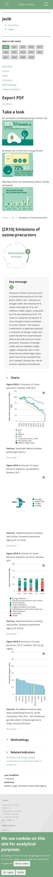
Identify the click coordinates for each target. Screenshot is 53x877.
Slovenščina (13, 25)
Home (5, 217)
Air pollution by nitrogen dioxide (20, 757)
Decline (20, 872)
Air (13, 217)
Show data (11, 457)
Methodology (9, 84)
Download (7, 104)
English (11, 29)
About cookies (21, 863)
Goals (5, 75)
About (4, 830)
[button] (26, 133)
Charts (5, 71)
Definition (7, 66)
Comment (7, 80)
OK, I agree (8, 872)
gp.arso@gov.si (8, 820)
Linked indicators (11, 89)
